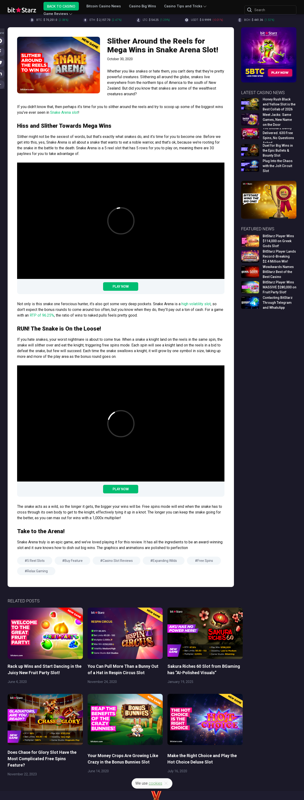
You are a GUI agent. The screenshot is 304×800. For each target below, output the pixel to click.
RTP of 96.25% (42, 315)
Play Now (121, 286)
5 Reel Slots (36, 561)
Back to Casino (61, 6)
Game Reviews (55, 14)
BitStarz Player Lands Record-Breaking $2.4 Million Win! (279, 256)
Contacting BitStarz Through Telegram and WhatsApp (278, 302)
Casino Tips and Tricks (183, 6)
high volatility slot (196, 304)
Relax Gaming (37, 571)
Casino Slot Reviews (118, 561)
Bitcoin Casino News (103, 6)
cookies (155, 783)
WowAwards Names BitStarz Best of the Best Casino (278, 272)
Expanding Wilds (165, 561)
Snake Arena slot (64, 112)
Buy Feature (74, 561)
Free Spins (205, 561)
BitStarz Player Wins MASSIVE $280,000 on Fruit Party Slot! (279, 287)
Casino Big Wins (142, 6)
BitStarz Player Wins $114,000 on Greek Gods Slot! (278, 241)
